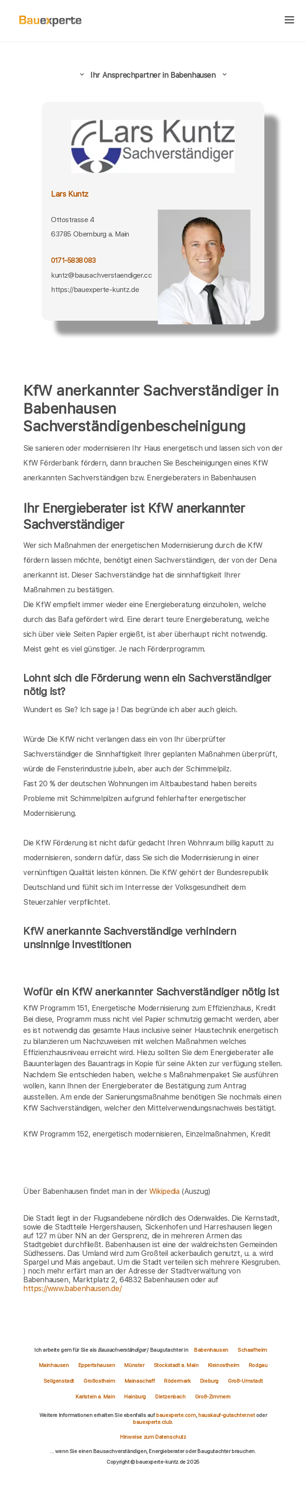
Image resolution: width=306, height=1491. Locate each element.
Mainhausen (54, 1365)
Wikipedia (165, 1191)
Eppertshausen (96, 1365)
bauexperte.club (152, 1422)
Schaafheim (252, 1350)
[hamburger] (289, 21)
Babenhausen (211, 1350)
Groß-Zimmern (213, 1396)
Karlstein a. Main (95, 1396)
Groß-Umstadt (245, 1381)
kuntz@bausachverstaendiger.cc (101, 275)
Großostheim (99, 1381)
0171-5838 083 (73, 260)
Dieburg (209, 1381)
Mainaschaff (140, 1381)
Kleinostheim (223, 1365)
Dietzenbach (170, 1396)
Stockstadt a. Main (176, 1365)
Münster (134, 1365)
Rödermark (177, 1381)
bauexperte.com (175, 1415)
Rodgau (258, 1365)
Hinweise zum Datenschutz (153, 1437)
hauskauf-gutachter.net (226, 1415)
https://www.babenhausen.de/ (72, 1288)
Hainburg (135, 1396)
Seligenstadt (59, 1381)
